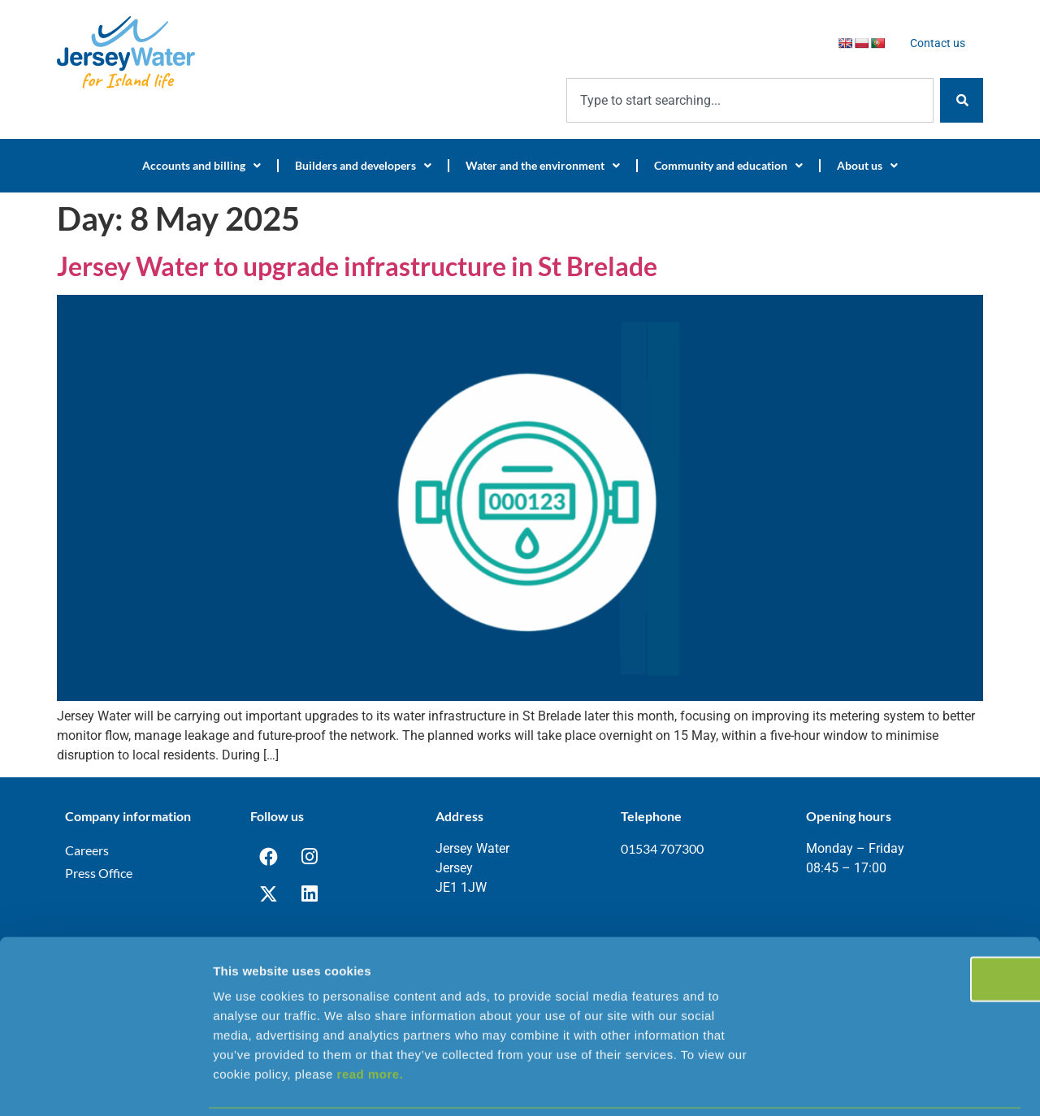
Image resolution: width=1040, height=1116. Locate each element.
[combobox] (750, 100)
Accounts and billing (201, 166)
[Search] (961, 100)
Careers (87, 850)
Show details (852, 1084)
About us (867, 166)
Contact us (937, 43)
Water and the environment (543, 166)
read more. (370, 1018)
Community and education (728, 166)
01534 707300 (662, 848)
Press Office (98, 872)
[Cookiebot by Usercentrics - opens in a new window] (105, 1084)
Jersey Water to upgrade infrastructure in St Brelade (357, 266)
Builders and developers (363, 166)
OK (904, 923)
